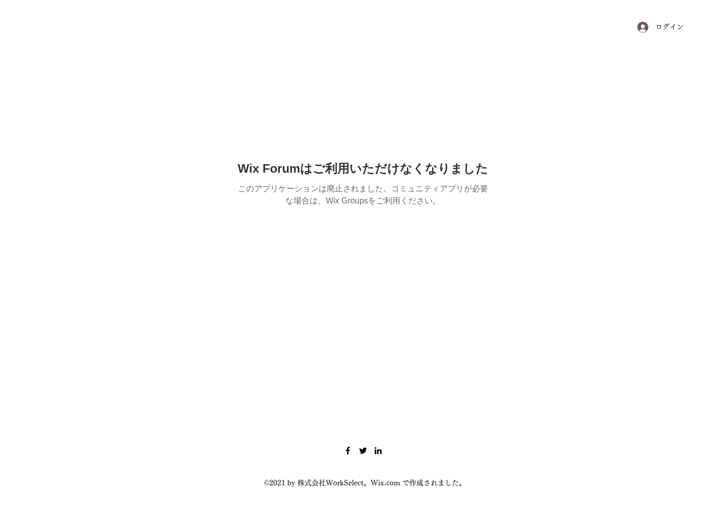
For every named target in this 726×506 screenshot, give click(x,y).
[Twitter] (363, 451)
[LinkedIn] (378, 451)
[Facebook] (348, 451)
